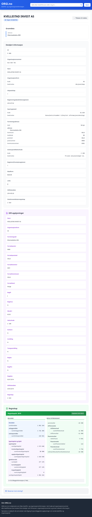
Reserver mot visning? (14, 491)
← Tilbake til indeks (80, 18)
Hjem (87, 5)
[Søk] (81, 5)
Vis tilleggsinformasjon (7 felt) (19, 480)
